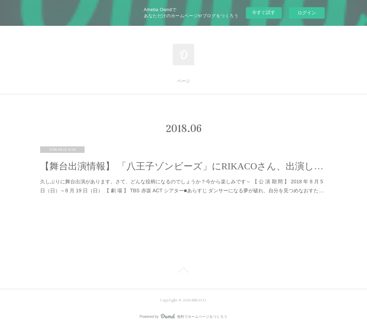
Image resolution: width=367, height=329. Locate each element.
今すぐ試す (263, 12)
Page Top (183, 271)
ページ (183, 81)
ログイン (306, 12)
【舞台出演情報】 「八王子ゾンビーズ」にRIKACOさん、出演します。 (183, 166)
